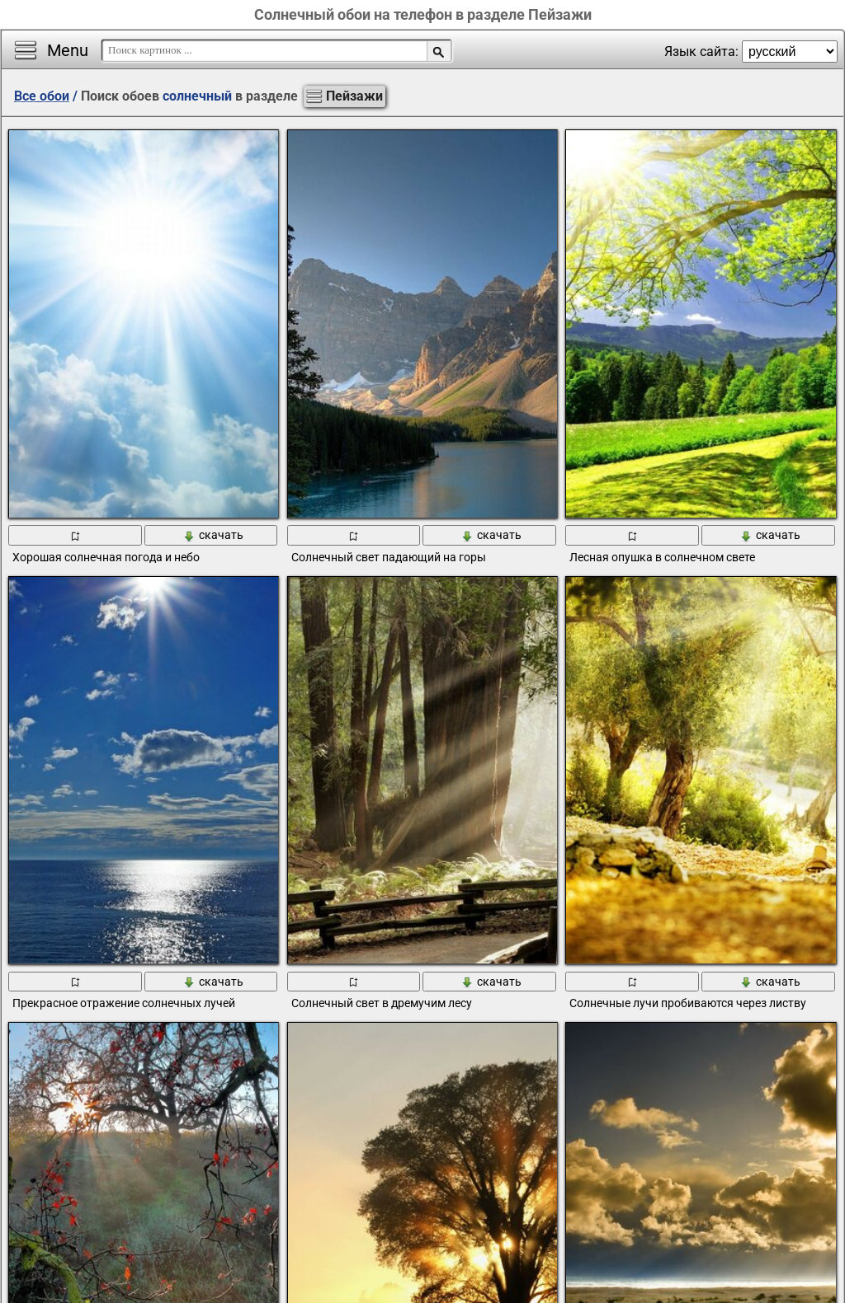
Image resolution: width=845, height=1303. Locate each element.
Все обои (41, 96)
